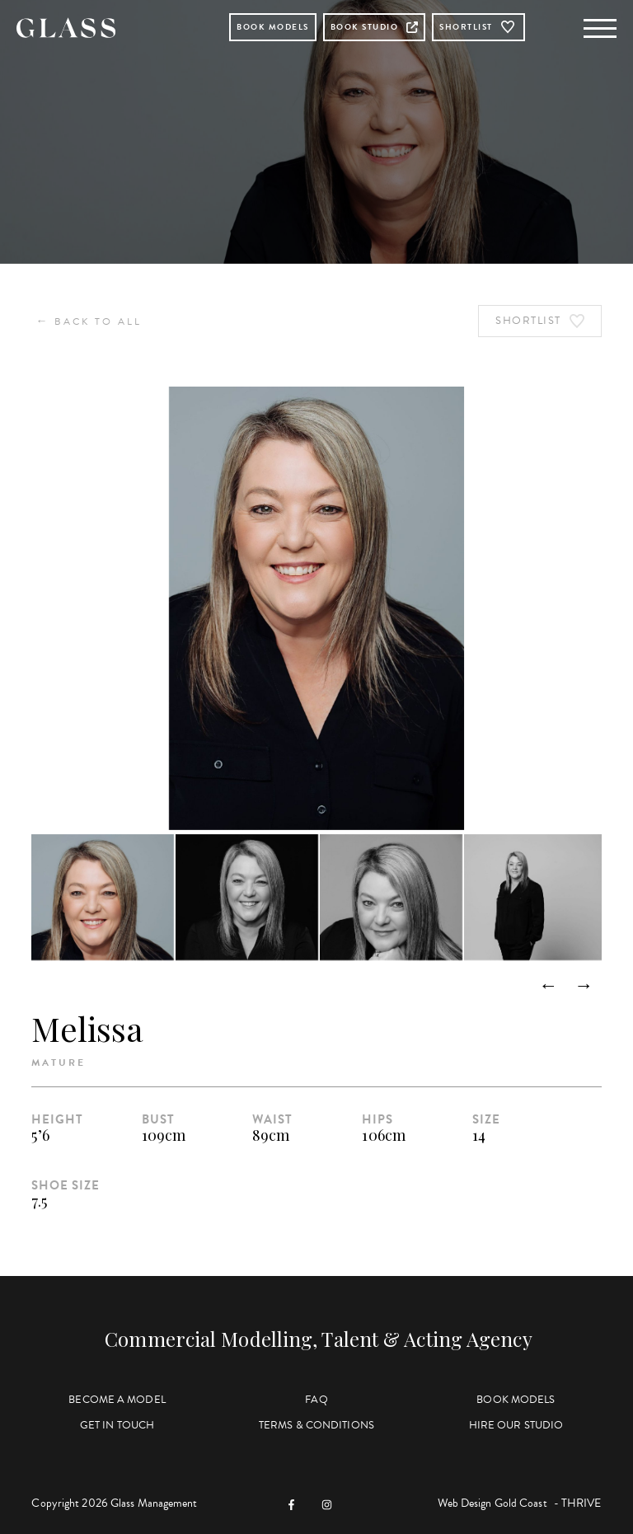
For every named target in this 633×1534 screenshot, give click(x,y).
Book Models (273, 27)
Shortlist (478, 27)
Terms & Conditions (316, 1425)
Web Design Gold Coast (492, 1503)
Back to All (88, 321)
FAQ (316, 1399)
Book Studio (375, 27)
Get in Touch (117, 1425)
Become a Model (116, 1399)
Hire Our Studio (516, 1425)
